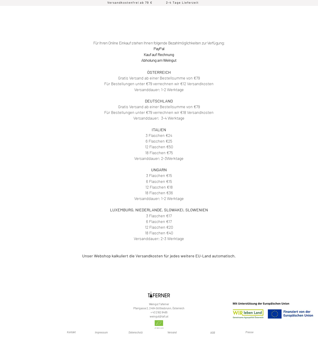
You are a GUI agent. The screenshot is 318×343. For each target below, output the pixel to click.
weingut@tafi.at (159, 316)
